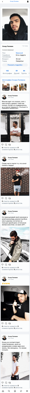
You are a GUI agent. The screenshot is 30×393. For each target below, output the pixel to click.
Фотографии (7, 72)
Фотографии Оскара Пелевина (13, 80)
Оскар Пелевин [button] (15, 1)
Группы (24, 72)
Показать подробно (15, 65)
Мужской (19, 53)
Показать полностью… (10, 108)
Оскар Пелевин (13, 95)
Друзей (16, 72)
